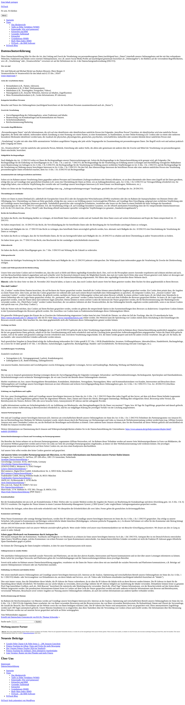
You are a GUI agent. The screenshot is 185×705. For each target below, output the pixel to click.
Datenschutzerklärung (28, 633)
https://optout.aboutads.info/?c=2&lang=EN (19, 318)
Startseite (10, 20)
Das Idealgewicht (18, 25)
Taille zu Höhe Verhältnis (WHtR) (25, 27)
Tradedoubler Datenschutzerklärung (16, 478)
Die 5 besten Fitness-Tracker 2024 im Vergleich (25, 648)
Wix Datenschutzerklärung (12, 487)
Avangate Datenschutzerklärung (14, 459)
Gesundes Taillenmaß (20, 34)
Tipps (8, 22)
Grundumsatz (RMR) (20, 38)
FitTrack (4, 6)
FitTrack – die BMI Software (23, 43)
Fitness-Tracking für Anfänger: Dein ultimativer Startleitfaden (31, 651)
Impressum (5, 664)
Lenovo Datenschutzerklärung (13, 469)
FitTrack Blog (12, 45)
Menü (4, 15)
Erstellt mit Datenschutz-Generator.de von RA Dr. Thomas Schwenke (29, 617)
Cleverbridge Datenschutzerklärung (15, 464)
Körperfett (15, 36)
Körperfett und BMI (19, 31)
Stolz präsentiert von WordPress (22, 700)
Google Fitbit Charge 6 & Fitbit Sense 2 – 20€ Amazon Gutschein (33, 644)
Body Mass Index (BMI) (21, 41)
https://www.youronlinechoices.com (68, 318)
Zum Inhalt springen (9, 2)
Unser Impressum (8, 76)
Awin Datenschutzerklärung (12, 482)
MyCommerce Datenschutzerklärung (16, 473)
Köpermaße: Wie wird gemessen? (25, 29)
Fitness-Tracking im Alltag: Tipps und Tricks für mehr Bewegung (33, 646)
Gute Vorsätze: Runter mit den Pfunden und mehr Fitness (29, 653)
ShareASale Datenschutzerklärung (15, 492)
